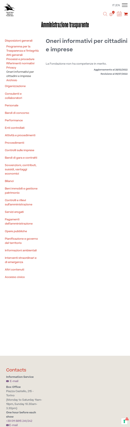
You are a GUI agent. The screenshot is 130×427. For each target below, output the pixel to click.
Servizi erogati (14, 212)
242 (29, 421)
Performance (14, 120)
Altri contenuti (14, 270)
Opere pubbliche (16, 231)
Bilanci (9, 181)
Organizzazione (15, 86)
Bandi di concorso (17, 113)
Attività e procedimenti (20, 135)
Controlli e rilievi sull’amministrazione (18, 202)
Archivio (11, 80)
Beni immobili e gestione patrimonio (21, 191)
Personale (11, 105)
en (118, 5)
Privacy (11, 68)
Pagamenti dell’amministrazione (19, 222)
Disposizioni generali (18, 41)
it (113, 5)
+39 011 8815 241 (16, 421)
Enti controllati (15, 128)
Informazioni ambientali (21, 250)
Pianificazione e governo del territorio (21, 241)
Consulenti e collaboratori (13, 96)
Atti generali (14, 55)
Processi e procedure (20, 59)
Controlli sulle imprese (19, 150)
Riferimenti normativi (20, 63)
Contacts (16, 370)
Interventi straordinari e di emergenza (21, 260)
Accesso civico (15, 277)
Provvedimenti (14, 143)
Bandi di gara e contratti (21, 158)
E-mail (12, 381)
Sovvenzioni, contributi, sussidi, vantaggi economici (20, 169)
